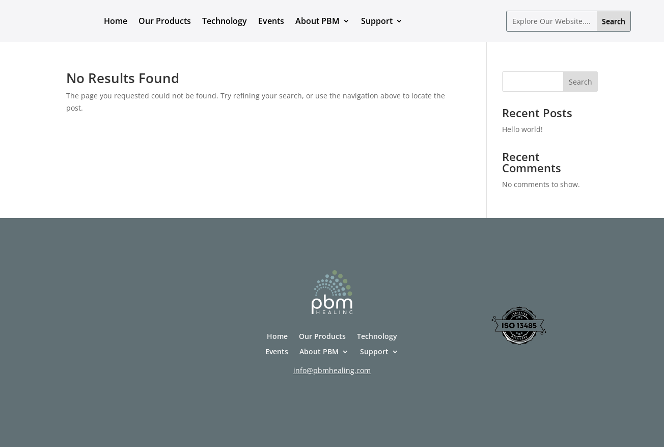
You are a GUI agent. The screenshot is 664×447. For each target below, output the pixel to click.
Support (377, 21)
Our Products (165, 21)
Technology (224, 21)
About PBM (317, 21)
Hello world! (522, 129)
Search (580, 82)
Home (115, 21)
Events (271, 21)
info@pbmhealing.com (332, 370)
